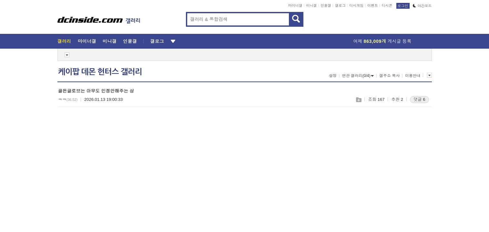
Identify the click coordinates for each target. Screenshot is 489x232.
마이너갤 (295, 5)
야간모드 (422, 6)
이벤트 (372, 5)
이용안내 (413, 75)
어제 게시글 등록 (382, 41)
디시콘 (387, 5)
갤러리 (64, 41)
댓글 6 (419, 99)
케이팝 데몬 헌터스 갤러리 (100, 72)
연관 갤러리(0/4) (358, 75)
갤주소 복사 (389, 75)
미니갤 (311, 5)
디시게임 (356, 5)
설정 (333, 75)
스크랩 (358, 99)
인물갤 (326, 5)
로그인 (403, 6)
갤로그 (340, 5)
